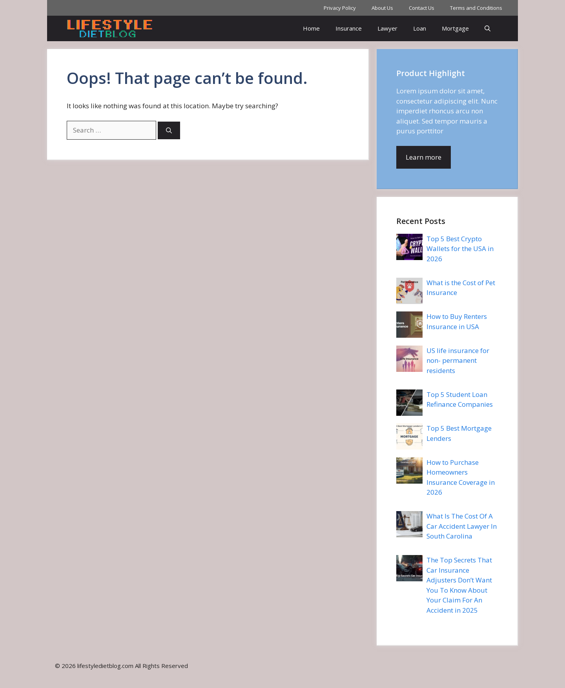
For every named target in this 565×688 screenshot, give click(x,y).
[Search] (169, 130)
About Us (382, 7)
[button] (487, 28)
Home (311, 28)
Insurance (348, 28)
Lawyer (387, 28)
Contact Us (421, 7)
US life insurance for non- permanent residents (457, 360)
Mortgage (455, 28)
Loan (419, 28)
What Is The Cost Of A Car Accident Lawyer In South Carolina (461, 526)
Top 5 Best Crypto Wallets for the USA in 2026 (460, 248)
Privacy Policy (340, 7)
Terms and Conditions (476, 7)
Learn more (423, 157)
